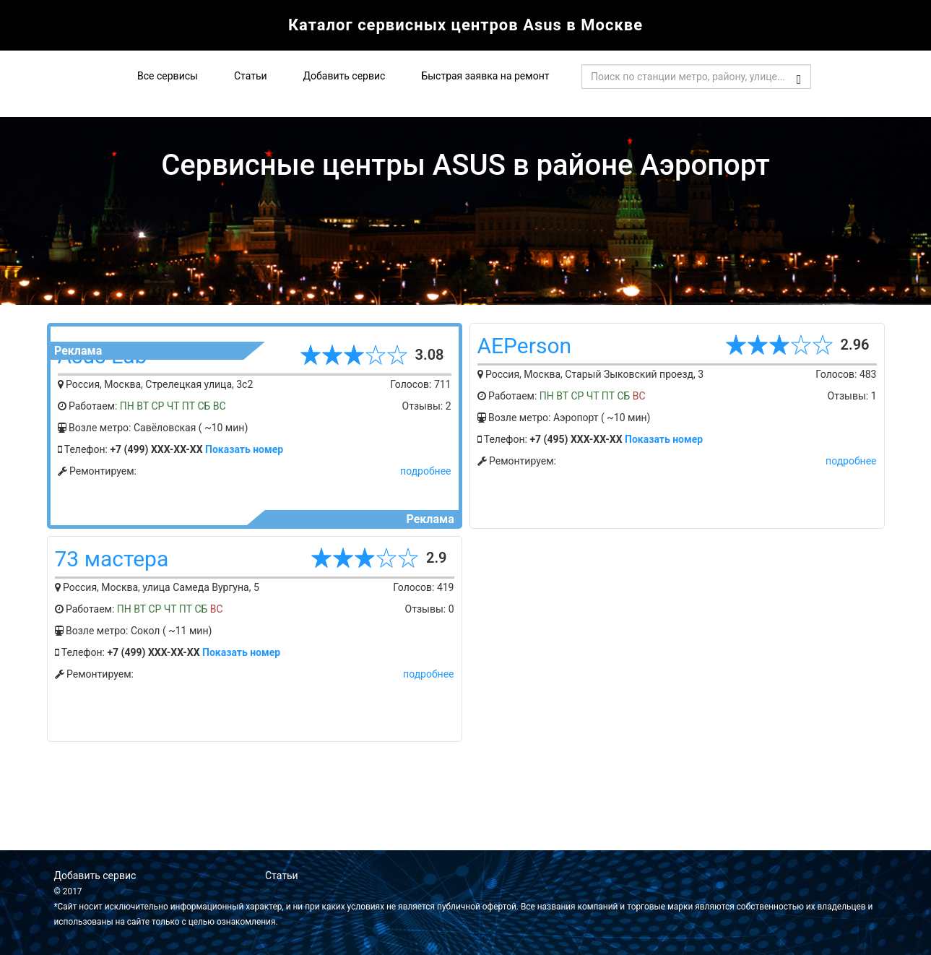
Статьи (250, 76)
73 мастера (112, 558)
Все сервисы (167, 76)
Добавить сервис (344, 76)
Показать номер (244, 449)
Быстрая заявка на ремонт (485, 76)
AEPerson (524, 345)
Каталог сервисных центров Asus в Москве (465, 25)
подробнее (425, 471)
